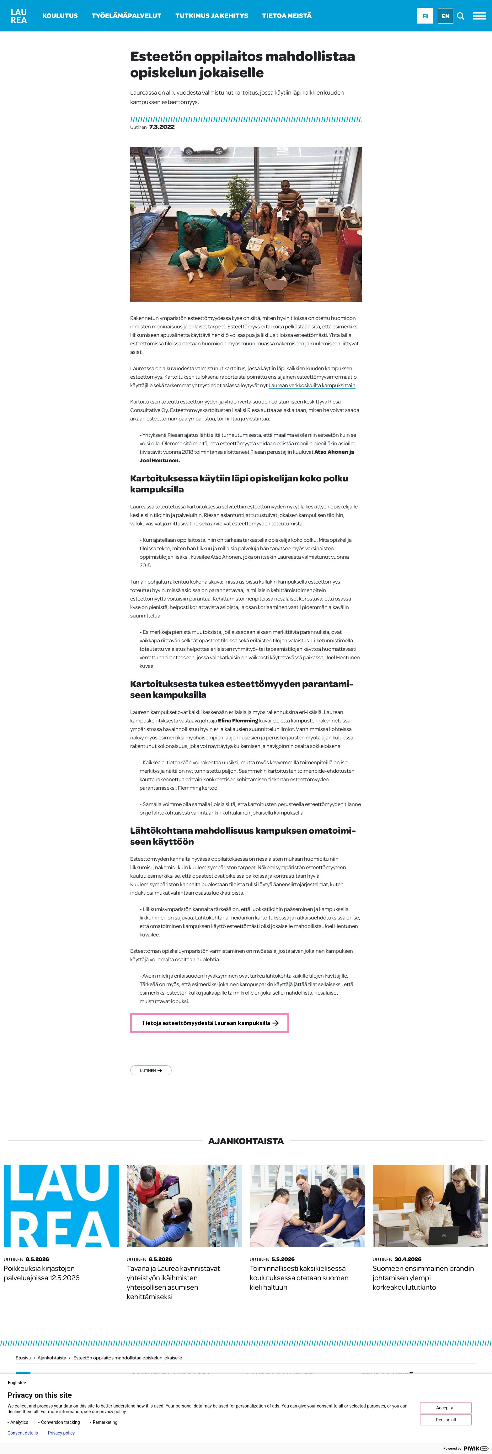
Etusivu (23, 1358)
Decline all (446, 1419)
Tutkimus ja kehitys (211, 15)
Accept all (446, 1407)
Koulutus (60, 15)
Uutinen (151, 1071)
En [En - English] (445, 16)
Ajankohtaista (52, 1358)
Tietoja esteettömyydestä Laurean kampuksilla (211, 1023)
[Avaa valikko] (481, 15)
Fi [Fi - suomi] (425, 16)
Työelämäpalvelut (127, 15)
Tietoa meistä (287, 15)
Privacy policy (61, 1432)
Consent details (23, 1432)
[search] (462, 15)
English (17, 1382)
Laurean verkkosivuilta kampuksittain (312, 384)
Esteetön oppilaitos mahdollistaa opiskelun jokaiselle (127, 1358)
